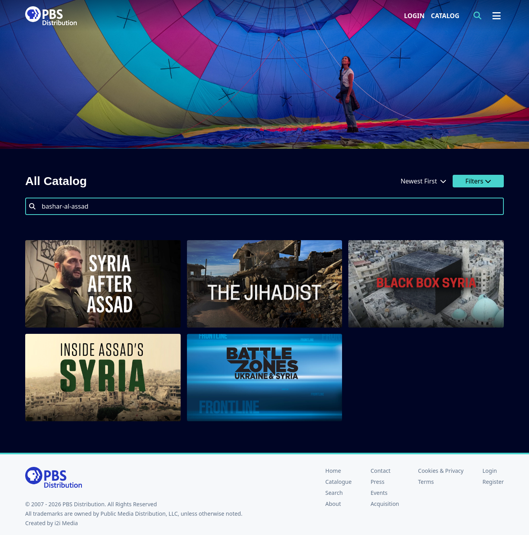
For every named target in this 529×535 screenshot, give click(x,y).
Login (414, 15)
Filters (478, 181)
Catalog (445, 15)
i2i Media (66, 523)
